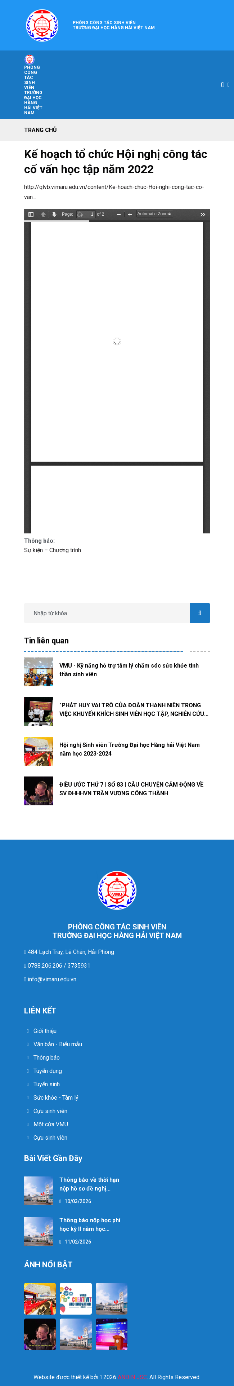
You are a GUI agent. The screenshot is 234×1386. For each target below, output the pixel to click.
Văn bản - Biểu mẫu (57, 1044)
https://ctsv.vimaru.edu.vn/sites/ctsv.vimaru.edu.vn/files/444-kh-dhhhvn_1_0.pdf (117, 371)
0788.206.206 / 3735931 (58, 965)
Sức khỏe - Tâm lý (55, 1097)
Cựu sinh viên (50, 1111)
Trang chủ (40, 130)
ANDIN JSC (132, 1377)
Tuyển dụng (47, 1071)
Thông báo (46, 1057)
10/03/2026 (75, 1201)
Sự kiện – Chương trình (52, 550)
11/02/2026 (75, 1242)
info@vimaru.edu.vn (51, 979)
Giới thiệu (45, 1031)
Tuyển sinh (46, 1084)
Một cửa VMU (50, 1124)
